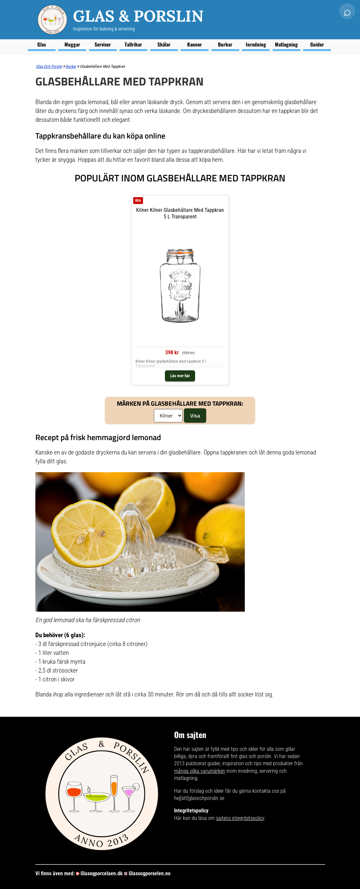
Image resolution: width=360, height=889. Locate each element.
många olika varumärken (199, 771)
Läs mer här (180, 375)
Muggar (72, 44)
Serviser (103, 44)
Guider (317, 44)
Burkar (225, 44)
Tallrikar (133, 44)
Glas (41, 44)
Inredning (256, 44)
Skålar (164, 44)
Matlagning (286, 44)
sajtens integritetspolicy (240, 818)
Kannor (194, 44)
